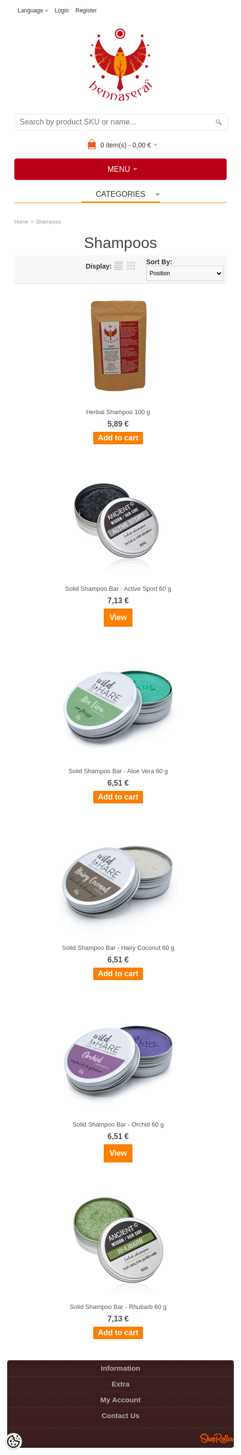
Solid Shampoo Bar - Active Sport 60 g (118, 588)
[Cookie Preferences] (13, 1441)
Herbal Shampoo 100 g (118, 412)
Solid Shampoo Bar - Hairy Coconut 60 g (118, 947)
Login (61, 10)
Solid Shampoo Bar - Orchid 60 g (118, 1124)
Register (86, 10)
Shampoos (48, 222)
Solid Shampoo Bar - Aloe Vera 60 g (118, 771)
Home (21, 222)
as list (118, 265)
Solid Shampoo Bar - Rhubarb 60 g (118, 1306)
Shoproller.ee (217, 1438)
